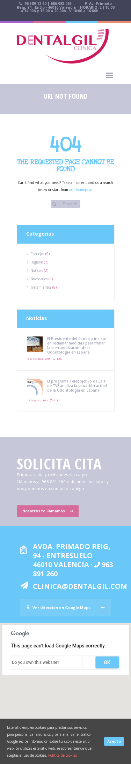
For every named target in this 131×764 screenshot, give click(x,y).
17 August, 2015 (37, 400)
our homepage (80, 189)
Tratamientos (40, 287)
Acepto (114, 741)
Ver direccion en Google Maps (64, 607)
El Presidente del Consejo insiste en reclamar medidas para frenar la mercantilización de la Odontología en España (76, 345)
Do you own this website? (35, 662)
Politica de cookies (62, 755)
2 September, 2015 (38, 359)
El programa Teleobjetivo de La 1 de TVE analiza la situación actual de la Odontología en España (77, 386)
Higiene (36, 262)
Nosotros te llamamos (43, 511)
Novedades (39, 278)
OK (107, 662)
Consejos (37, 253)
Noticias (36, 270)
